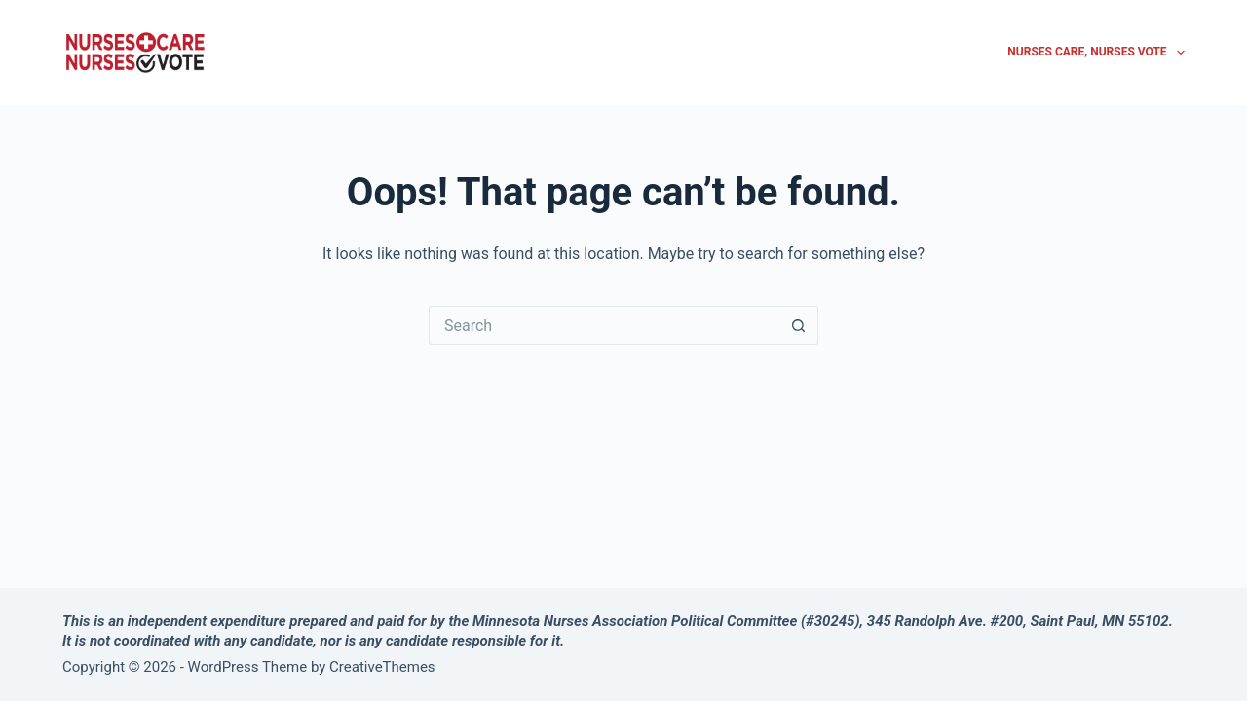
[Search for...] (604, 325)
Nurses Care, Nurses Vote (1096, 52)
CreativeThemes (382, 667)
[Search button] (798, 325)
